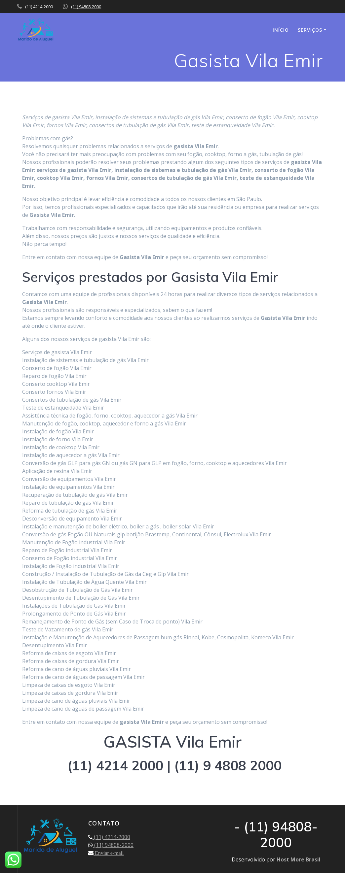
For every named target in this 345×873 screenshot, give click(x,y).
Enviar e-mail (109, 853)
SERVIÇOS (310, 30)
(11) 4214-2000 (111, 837)
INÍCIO (281, 30)
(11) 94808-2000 (86, 7)
